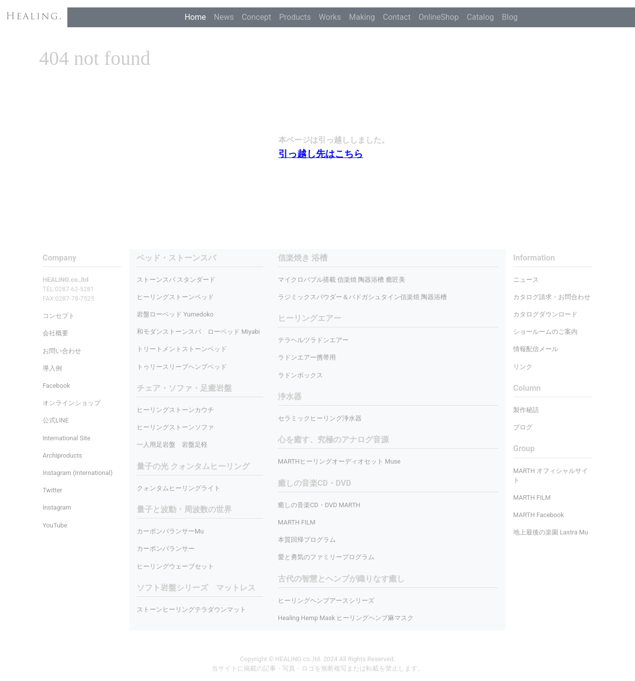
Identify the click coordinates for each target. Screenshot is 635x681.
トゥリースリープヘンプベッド (182, 366)
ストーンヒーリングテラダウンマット (191, 609)
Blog (510, 17)
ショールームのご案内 (545, 331)
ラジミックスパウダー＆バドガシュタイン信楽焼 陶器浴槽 (362, 297)
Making (362, 17)
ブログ (522, 427)
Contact (397, 17)
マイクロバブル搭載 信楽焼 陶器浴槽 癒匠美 (341, 279)
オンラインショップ (72, 403)
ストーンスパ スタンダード (176, 279)
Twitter (52, 490)
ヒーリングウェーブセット (175, 566)
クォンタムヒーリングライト (178, 488)
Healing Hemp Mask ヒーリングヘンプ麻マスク (346, 618)
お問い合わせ (62, 351)
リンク (522, 366)
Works (330, 17)
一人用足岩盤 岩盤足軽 (172, 444)
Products (295, 17)
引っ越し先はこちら (320, 154)
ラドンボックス (300, 375)
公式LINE (56, 420)
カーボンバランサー (166, 548)
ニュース (526, 279)
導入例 (52, 368)
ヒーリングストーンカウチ (175, 410)
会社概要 (55, 333)
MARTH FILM (297, 522)
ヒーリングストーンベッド (175, 297)
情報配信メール (535, 349)
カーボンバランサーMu (170, 531)
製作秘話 (526, 410)
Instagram (57, 507)
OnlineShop (439, 17)
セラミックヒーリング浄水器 (320, 418)
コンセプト (59, 315)
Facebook (56, 385)
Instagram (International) (77, 472)
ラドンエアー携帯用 (307, 357)
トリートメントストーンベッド (182, 349)
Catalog (480, 17)
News (224, 17)
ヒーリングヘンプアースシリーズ (326, 600)
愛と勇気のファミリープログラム (326, 557)
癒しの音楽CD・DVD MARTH (319, 505)
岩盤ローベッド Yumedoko (175, 314)
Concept (256, 17)
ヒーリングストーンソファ (175, 427)
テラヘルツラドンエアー (313, 340)
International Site (66, 438)
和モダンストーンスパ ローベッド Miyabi (198, 331)
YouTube (55, 525)
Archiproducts (62, 455)
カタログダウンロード (545, 314)
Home (195, 17)
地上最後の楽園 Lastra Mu (550, 532)
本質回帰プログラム (307, 539)
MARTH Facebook (538, 515)
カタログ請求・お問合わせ (551, 297)
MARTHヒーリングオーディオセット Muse (339, 461)
